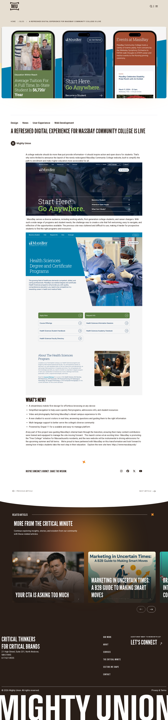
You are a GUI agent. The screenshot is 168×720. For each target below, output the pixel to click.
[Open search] (151, 6)
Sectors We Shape (111, 666)
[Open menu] (156, 6)
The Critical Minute (112, 659)
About (106, 644)
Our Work (107, 637)
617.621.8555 (8, 658)
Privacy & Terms (158, 690)
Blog (22, 21)
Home (13, 21)
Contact (107, 674)
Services (107, 652)
